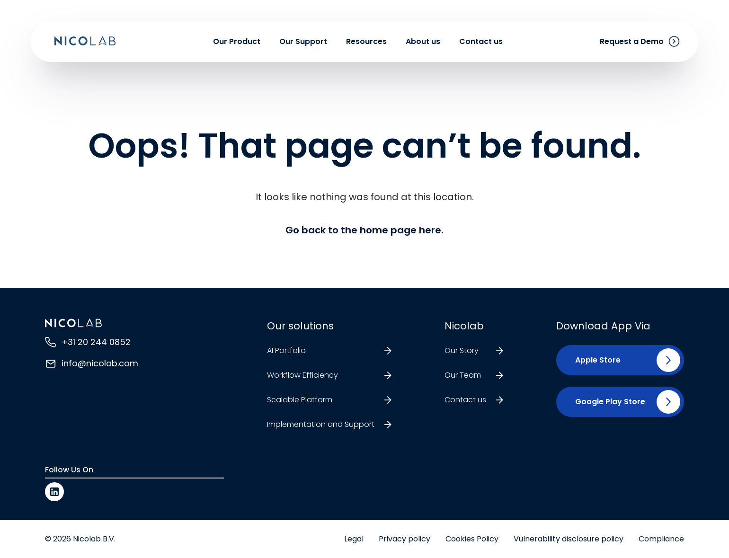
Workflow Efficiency (302, 375)
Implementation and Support (320, 424)
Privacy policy (404, 538)
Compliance (661, 538)
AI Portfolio (286, 350)
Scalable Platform (299, 399)
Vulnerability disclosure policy (568, 538)
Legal (354, 538)
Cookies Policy (471, 538)
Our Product (236, 43)
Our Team (463, 375)
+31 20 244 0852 (96, 342)
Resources (366, 43)
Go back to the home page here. (364, 230)
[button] (594, 360)
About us (423, 43)
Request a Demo (632, 43)
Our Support (303, 43)
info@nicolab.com (100, 363)
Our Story (462, 350)
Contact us (481, 43)
